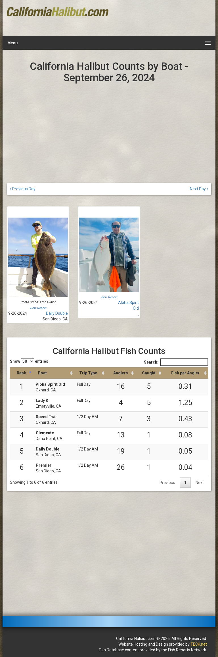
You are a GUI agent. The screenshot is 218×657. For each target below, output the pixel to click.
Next (200, 482)
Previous (167, 482)
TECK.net (198, 644)
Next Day (199, 189)
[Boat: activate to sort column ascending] (53, 373)
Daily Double (57, 313)
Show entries (29, 361)
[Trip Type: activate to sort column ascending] (90, 373)
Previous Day (22, 189)
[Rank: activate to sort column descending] (21, 373)
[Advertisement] (159, 18)
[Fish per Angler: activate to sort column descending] (185, 373)
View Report (38, 308)
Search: (176, 362)
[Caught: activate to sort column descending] (149, 373)
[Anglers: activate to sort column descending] (120, 373)
